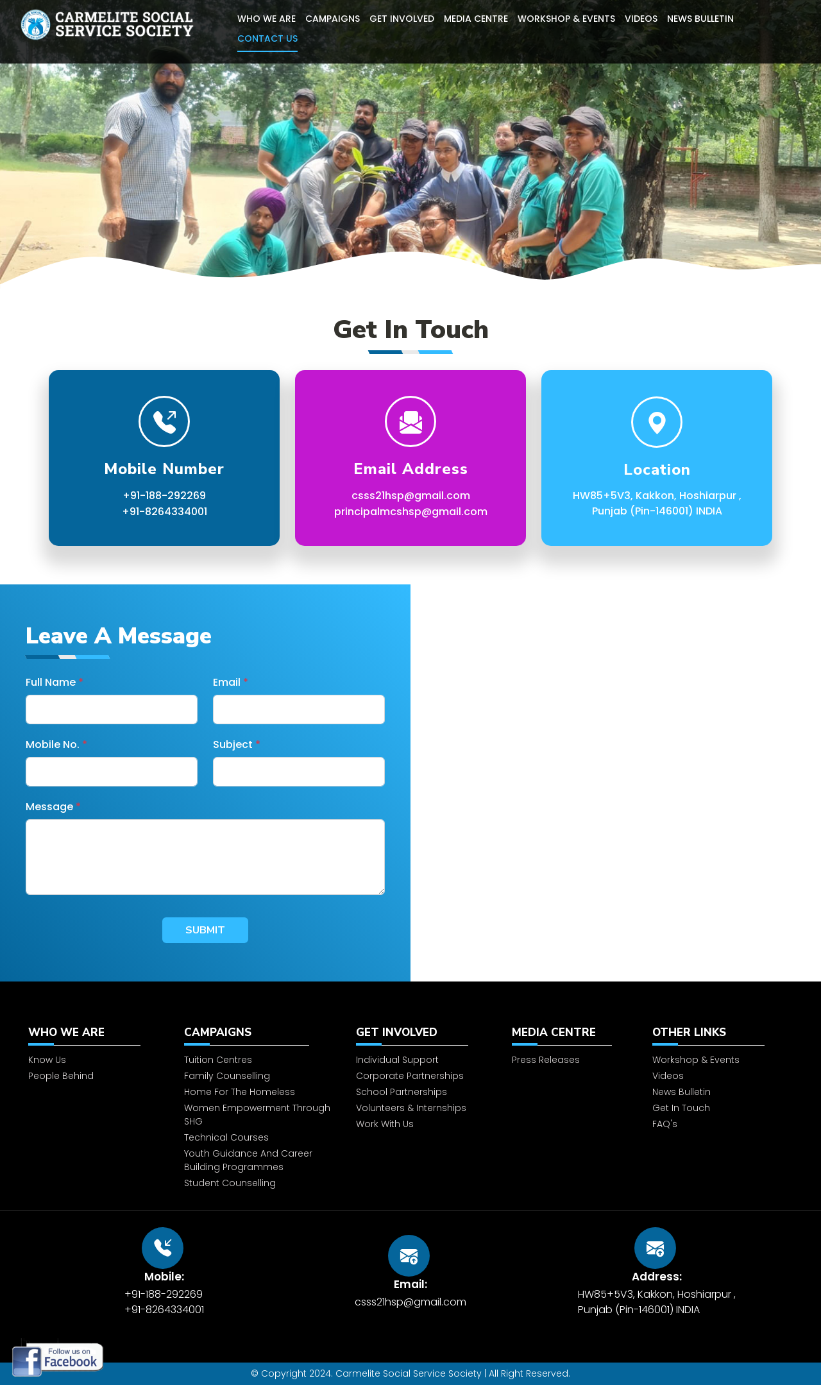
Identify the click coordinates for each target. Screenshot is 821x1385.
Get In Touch (681, 1148)
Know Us (47, 1100)
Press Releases (546, 1100)
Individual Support (397, 1100)
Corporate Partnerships (410, 1116)
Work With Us (385, 1164)
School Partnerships (401, 1132)
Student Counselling (230, 1223)
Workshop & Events (566, 18)
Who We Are (266, 18)
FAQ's (664, 1164)
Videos (641, 18)
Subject (236, 744)
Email (230, 682)
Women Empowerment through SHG (257, 1155)
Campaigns (332, 18)
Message (53, 806)
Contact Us (267, 38)
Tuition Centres (218, 1100)
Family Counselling (227, 1116)
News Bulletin (700, 18)
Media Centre (476, 18)
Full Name (54, 682)
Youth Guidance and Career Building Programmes (248, 1200)
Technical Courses (226, 1177)
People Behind (61, 1116)
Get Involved (401, 18)
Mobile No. (56, 744)
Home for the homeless (239, 1132)
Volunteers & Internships (411, 1148)
